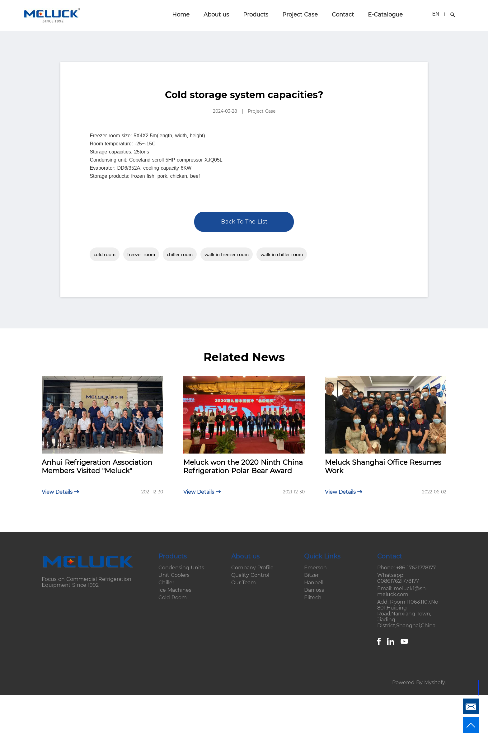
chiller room (180, 254)
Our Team (243, 583)
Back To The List (244, 221)
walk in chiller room (281, 254)
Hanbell (313, 583)
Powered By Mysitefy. (419, 682)
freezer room (141, 254)
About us (216, 14)
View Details (60, 492)
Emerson (315, 568)
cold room (104, 254)
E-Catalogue (385, 14)
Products (255, 14)
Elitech (312, 597)
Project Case (300, 14)
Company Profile (252, 568)
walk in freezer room (226, 254)
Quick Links (322, 556)
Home (181, 14)
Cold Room (172, 597)
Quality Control (250, 575)
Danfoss (314, 590)
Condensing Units (181, 568)
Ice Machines (174, 590)
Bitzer (311, 575)
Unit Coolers (174, 575)
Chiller (166, 583)
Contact (343, 14)
